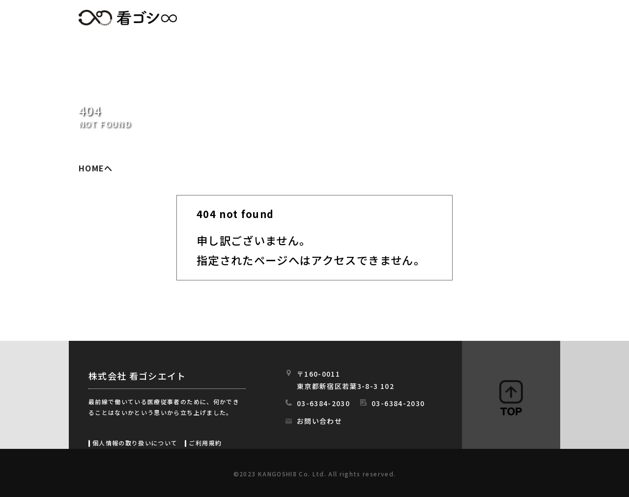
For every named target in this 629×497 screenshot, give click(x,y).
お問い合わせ (319, 421)
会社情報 (461, 18)
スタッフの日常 (530, 18)
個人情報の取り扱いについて (134, 443)
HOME (273, 18)
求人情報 (327, 18)
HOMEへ (96, 168)
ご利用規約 (205, 443)
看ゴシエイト (128, 18)
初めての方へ (394, 18)
